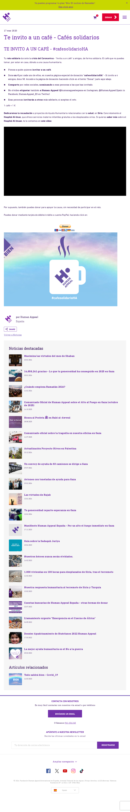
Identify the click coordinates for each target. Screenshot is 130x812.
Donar (108, 17)
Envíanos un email (65, 714)
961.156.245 (70, 723)
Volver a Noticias (13, 334)
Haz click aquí (65, 6)
